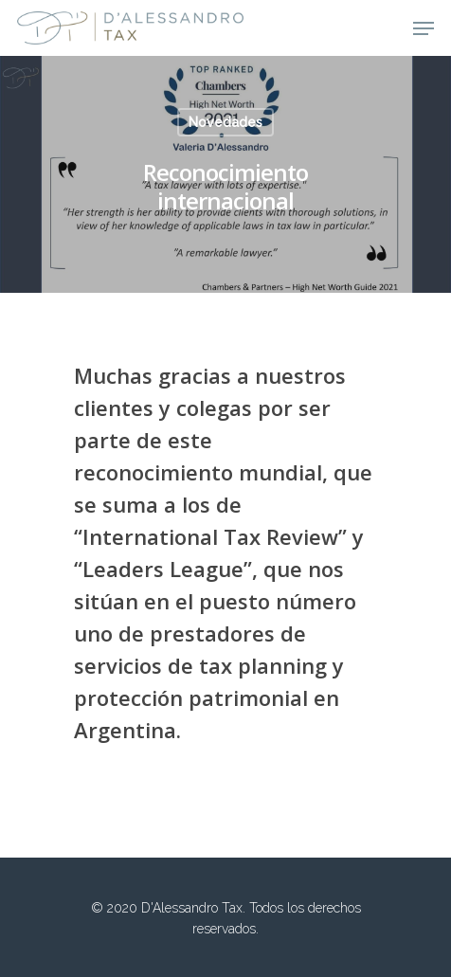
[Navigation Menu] (423, 28)
